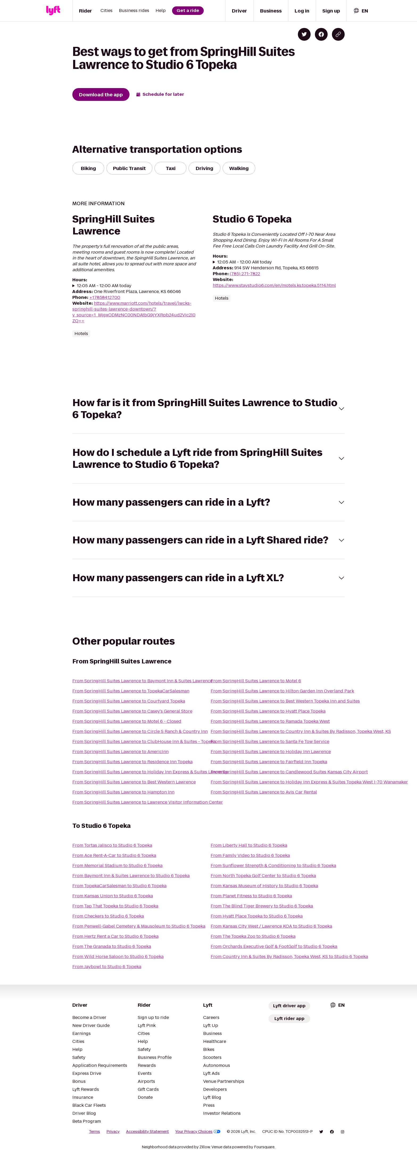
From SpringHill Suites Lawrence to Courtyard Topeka (128, 701)
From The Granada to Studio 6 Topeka (111, 946)
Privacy (113, 1131)
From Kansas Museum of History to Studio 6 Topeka (264, 886)
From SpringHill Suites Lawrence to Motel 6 (256, 681)
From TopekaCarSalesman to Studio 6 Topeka (119, 886)
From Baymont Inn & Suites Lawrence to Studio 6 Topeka (131, 876)
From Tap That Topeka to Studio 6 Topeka (115, 906)
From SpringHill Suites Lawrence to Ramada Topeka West (270, 721)
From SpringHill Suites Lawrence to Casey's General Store (132, 711)
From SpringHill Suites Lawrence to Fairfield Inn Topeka (269, 762)
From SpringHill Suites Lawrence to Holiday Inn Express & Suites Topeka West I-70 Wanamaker (309, 782)
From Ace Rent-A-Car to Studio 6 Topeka (114, 855)
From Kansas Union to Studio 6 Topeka (112, 896)
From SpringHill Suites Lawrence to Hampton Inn (123, 792)
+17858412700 (104, 297)
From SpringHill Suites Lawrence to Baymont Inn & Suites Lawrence (142, 681)
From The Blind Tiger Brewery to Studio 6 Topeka (262, 906)
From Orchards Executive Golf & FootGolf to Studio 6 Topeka (274, 946)
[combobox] (360, 10)
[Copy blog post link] (338, 34)
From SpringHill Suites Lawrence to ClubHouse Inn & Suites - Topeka (144, 741)
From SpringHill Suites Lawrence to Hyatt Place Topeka (268, 711)
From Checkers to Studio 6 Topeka (108, 916)
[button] (208, 409)
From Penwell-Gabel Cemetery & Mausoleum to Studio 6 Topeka (138, 926)
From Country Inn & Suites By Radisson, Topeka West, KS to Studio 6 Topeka (289, 956)
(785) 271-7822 (245, 274)
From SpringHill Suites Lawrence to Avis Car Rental (264, 792)
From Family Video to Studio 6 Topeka (250, 855)
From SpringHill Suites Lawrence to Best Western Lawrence (134, 782)
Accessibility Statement (147, 1131)
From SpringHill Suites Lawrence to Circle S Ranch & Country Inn (140, 731)
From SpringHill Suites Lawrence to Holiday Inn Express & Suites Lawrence (150, 772)
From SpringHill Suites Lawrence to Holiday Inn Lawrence (271, 752)
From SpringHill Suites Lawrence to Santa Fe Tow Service (270, 741)
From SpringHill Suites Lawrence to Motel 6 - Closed (126, 721)
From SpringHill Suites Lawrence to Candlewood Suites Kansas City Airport (289, 772)
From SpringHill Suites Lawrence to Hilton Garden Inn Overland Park (282, 691)
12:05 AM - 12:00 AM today (104, 286)
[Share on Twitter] (304, 34)
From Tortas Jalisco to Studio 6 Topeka (112, 845)
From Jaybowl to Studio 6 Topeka (106, 967)
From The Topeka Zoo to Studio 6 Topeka (253, 936)
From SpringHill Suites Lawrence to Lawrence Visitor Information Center (147, 802)
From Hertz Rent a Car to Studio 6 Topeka (115, 936)
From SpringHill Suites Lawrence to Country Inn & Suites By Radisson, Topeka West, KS (301, 731)
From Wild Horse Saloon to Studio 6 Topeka (118, 956)
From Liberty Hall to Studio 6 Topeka (249, 845)
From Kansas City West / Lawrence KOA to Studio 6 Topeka (271, 926)
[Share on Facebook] (321, 34)
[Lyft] (53, 10)
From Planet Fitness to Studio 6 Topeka (251, 896)
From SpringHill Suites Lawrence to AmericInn (120, 752)
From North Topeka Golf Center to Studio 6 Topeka (263, 876)
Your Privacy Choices (197, 1131)
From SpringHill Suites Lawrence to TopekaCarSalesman (130, 691)
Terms (94, 1131)
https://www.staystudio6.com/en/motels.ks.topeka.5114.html (274, 285)
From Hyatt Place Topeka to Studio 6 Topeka (257, 916)
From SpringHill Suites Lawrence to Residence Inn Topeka (132, 762)
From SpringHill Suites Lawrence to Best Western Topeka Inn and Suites (285, 701)
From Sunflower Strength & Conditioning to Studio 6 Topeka (273, 865)
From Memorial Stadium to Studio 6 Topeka (117, 865)
